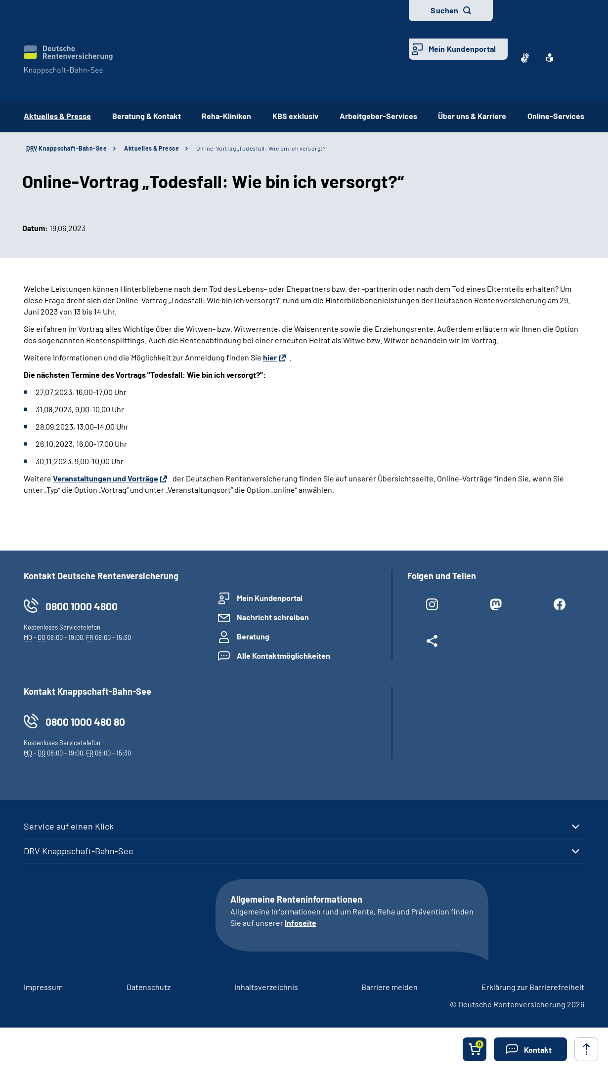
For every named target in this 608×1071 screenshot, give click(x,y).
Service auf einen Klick (69, 826)
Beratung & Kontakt (146, 115)
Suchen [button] (444, 10)
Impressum (43, 987)
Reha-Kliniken (226, 115)
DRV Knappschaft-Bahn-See (78, 850)
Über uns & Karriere (472, 115)
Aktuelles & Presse (151, 148)
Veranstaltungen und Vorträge (105, 478)
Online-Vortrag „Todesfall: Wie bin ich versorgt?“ (262, 148)
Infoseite (300, 922)
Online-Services (555, 115)
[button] (530, 1049)
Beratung (253, 636)
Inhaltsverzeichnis (266, 987)
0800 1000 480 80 (85, 721)
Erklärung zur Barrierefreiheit (532, 987)
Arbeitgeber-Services (378, 115)
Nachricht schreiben (273, 617)
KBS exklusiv (295, 115)
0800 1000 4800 (81, 606)
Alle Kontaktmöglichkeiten (283, 655)
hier (270, 357)
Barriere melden (389, 987)
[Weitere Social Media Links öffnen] (431, 643)
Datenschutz (149, 987)
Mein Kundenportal (462, 48)
